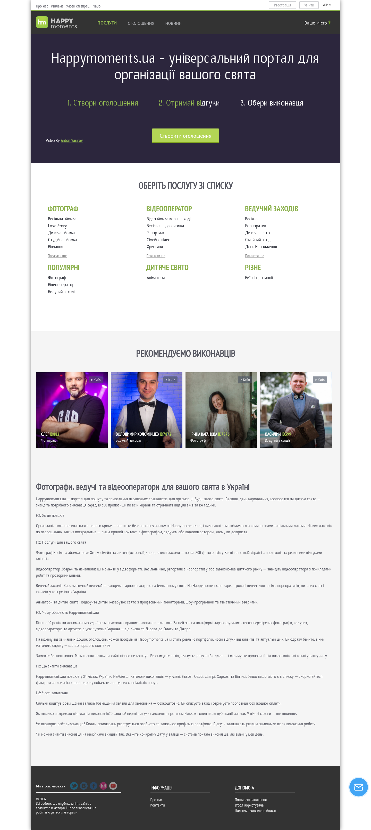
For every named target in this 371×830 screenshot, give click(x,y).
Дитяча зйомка (62, 233)
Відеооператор (61, 285)
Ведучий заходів (62, 291)
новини (173, 23)
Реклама (57, 6)
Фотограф (57, 278)
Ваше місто (318, 23)
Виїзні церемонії (259, 278)
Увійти (309, 5)
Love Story (58, 226)
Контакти (157, 805)
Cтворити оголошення (186, 135)
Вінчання (56, 247)
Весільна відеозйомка (166, 226)
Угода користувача (249, 805)
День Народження (262, 247)
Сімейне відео (160, 240)
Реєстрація (282, 5)
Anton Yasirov (72, 141)
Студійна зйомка (63, 240)
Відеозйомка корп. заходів (171, 219)
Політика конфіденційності (255, 811)
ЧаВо (97, 6)
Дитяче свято (258, 233)
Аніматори (156, 278)
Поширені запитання (251, 800)
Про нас (42, 6)
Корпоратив (256, 226)
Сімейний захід (259, 240)
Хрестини (156, 247)
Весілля (253, 219)
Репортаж (156, 233)
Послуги (107, 23)
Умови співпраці (78, 6)
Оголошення (141, 23)
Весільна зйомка (63, 219)
